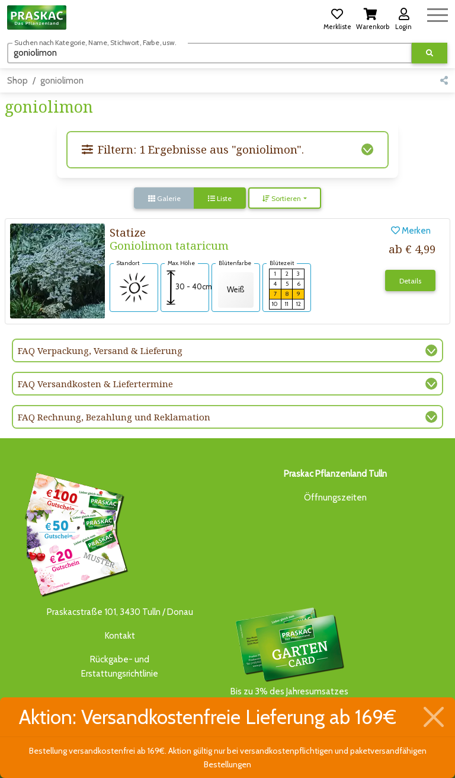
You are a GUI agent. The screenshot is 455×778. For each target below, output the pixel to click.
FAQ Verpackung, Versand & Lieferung (100, 350)
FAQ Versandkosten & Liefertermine (95, 384)
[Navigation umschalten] (437, 13)
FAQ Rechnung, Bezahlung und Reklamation (114, 417)
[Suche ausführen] (429, 53)
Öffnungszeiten (335, 497)
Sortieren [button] (281, 198)
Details (410, 280)
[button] (337, 17)
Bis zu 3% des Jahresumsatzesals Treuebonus (289, 658)
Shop (17, 80)
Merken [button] (411, 230)
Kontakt (120, 635)
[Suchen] (209, 53)
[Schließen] (433, 717)
